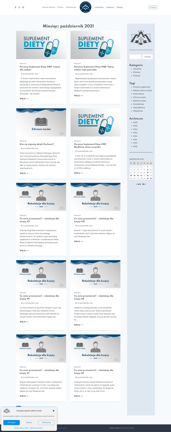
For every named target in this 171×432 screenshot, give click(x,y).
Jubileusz (110, 7)
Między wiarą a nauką (142, 90)
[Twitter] (19, 7)
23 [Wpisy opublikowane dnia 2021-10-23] (148, 175)
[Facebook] (15, 7)
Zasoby (119, 7)
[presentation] (41, 45)
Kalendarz (99, 7)
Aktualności (71, 7)
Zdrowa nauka (139, 97)
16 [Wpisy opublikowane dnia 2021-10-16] (148, 172)
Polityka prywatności (36, 428)
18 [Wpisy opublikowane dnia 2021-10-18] (131, 175)
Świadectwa (138, 104)
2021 (135, 139)
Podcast (153, 7)
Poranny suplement (141, 87)
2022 (135, 136)
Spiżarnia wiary (139, 101)
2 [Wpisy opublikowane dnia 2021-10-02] (147, 166)
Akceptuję (12, 422)
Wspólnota (138, 111)
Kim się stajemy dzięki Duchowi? (37, 144)
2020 (135, 143)
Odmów (29, 422)
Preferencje (46, 422)
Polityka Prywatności (60, 428)
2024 (135, 129)
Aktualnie (137, 69)
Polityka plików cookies (21, 428)
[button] (53, 411)
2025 (135, 126)
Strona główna (49, 7)
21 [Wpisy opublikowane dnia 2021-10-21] (141, 175)
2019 (135, 146)
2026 (135, 122)
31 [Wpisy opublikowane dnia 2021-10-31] (151, 178)
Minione (136, 72)
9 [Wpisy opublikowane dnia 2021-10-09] (147, 169)
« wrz (138, 184)
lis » (144, 184)
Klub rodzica (138, 94)
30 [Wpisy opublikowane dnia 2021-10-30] (148, 178)
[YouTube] (23, 7)
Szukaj (147, 56)
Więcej (24, 99)
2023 (135, 132)
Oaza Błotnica (139, 107)
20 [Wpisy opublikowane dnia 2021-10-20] (138, 175)
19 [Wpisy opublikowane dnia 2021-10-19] (134, 175)
